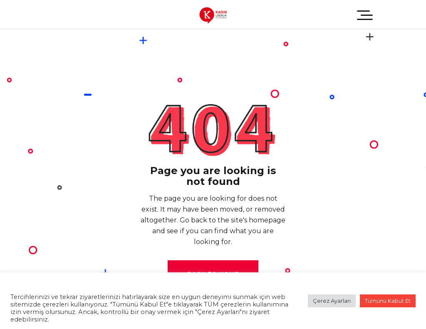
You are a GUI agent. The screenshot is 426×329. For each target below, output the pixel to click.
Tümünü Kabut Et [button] (388, 300)
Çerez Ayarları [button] (332, 300)
